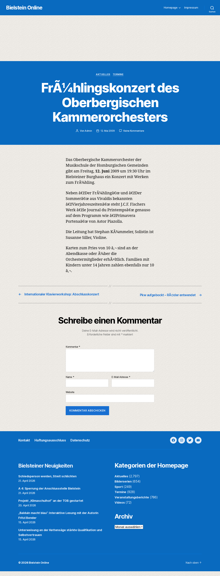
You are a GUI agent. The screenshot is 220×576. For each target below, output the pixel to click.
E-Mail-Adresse (121, 381)
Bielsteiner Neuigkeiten (50, 470)
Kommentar (73, 351)
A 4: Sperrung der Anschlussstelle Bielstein (51, 493)
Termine (118, 74)
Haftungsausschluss (54, 445)
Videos (120, 507)
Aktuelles (103, 74)
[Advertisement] (110, 38)
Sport (119, 491)
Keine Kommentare (134, 131)
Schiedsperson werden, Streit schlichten (49, 481)
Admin (87, 131)
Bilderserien (124, 486)
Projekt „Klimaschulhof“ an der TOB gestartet (53, 505)
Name (70, 381)
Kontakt (25, 445)
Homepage (170, 7)
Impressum (191, 7)
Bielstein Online (30, 7)
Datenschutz (87, 445)
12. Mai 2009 (107, 131)
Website (70, 396)
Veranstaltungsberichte (133, 502)
